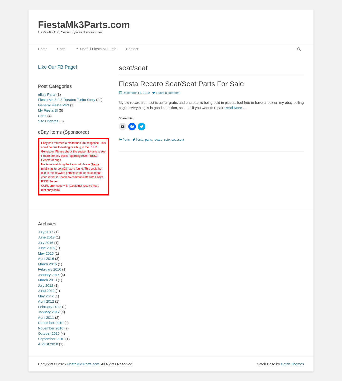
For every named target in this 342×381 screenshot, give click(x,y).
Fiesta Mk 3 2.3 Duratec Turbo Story (66, 100)
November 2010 (50, 328)
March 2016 (47, 264)
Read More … (235, 108)
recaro (158, 139)
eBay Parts (46, 94)
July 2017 (45, 232)
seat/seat (177, 139)
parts (148, 139)
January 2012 (49, 312)
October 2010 (49, 333)
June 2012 (46, 291)
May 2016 (46, 253)
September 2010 (51, 339)
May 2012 (46, 296)
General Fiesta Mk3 (53, 105)
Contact (132, 49)
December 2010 (50, 323)
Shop (61, 49)
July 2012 (45, 285)
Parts (126, 139)
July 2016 (45, 243)
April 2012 (46, 301)
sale (167, 139)
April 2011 (46, 317)
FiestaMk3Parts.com (84, 24)
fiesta (139, 139)
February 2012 (49, 307)
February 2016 (49, 269)
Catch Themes (292, 364)
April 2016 (46, 259)
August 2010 (48, 344)
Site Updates (48, 121)
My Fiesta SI (48, 110)
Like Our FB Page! (57, 67)
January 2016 (49, 275)
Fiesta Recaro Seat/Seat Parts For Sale (181, 84)
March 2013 (47, 280)
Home (43, 49)
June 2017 (46, 237)
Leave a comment (168, 93)
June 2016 (46, 248)
